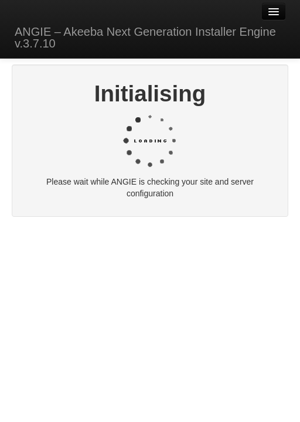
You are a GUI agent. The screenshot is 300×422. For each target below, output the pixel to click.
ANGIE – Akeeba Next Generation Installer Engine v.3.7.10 (145, 37)
